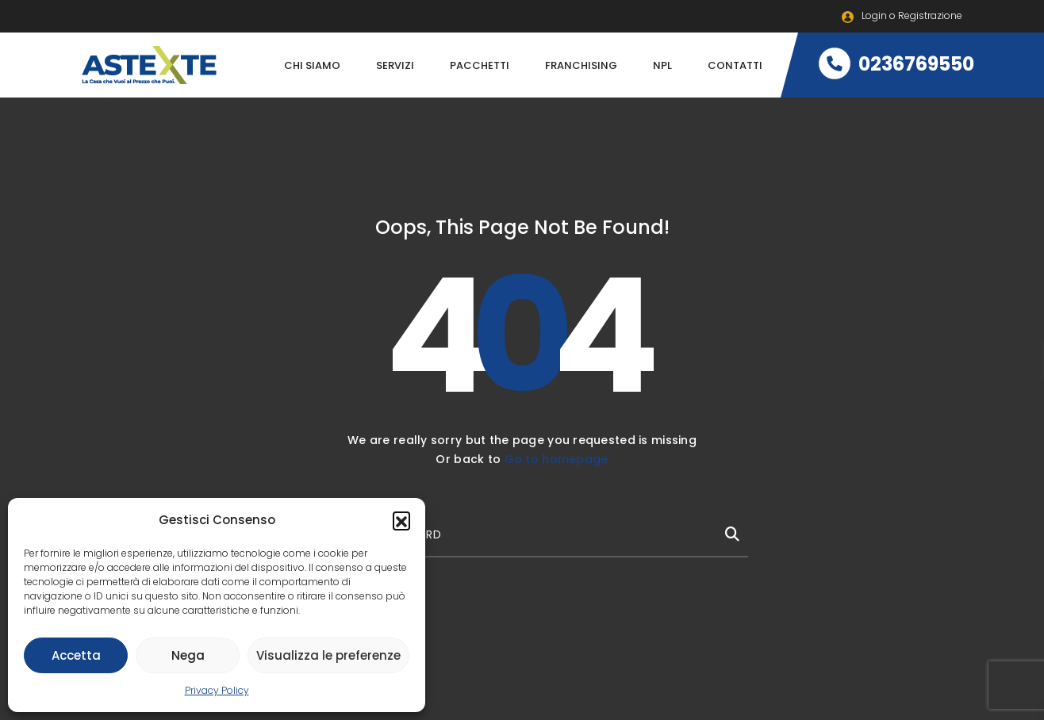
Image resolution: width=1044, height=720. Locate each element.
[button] (401, 520)
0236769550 (896, 64)
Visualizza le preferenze (328, 655)
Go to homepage (556, 459)
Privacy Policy (217, 690)
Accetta (76, 655)
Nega (188, 655)
